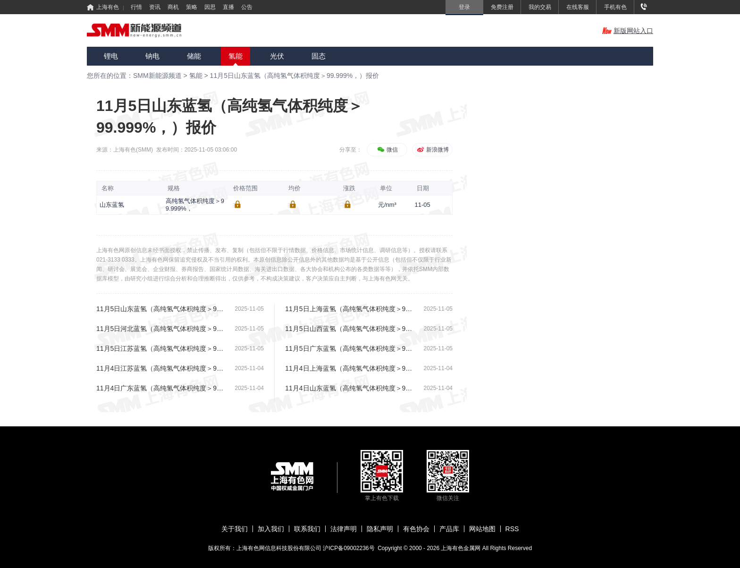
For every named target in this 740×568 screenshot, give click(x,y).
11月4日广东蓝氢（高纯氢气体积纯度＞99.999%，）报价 (161, 388)
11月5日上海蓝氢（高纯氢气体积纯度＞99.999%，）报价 (350, 309)
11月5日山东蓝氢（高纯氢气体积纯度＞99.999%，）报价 (294, 75)
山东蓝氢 (112, 204)
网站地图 (482, 529)
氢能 (235, 56)
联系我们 (307, 529)
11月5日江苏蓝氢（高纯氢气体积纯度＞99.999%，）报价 (161, 348)
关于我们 (234, 529)
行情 (136, 7)
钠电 (152, 56)
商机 (173, 7)
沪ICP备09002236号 (348, 548)
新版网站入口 (627, 30)
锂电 (111, 56)
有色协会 (416, 529)
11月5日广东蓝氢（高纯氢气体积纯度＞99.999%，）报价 (350, 348)
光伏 (277, 56)
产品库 (449, 529)
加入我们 (271, 529)
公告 (246, 7)
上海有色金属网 (461, 548)
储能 (194, 56)
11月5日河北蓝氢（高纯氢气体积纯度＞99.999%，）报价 (161, 328)
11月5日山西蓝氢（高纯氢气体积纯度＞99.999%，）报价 (350, 328)
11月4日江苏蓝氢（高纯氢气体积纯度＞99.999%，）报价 (161, 368)
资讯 (154, 7)
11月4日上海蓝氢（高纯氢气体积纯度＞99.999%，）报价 (350, 368)
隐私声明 (380, 529)
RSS (512, 529)
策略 (191, 7)
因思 (210, 7)
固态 (318, 56)
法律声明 (343, 529)
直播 (228, 7)
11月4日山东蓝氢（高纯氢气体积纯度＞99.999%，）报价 (350, 388)
